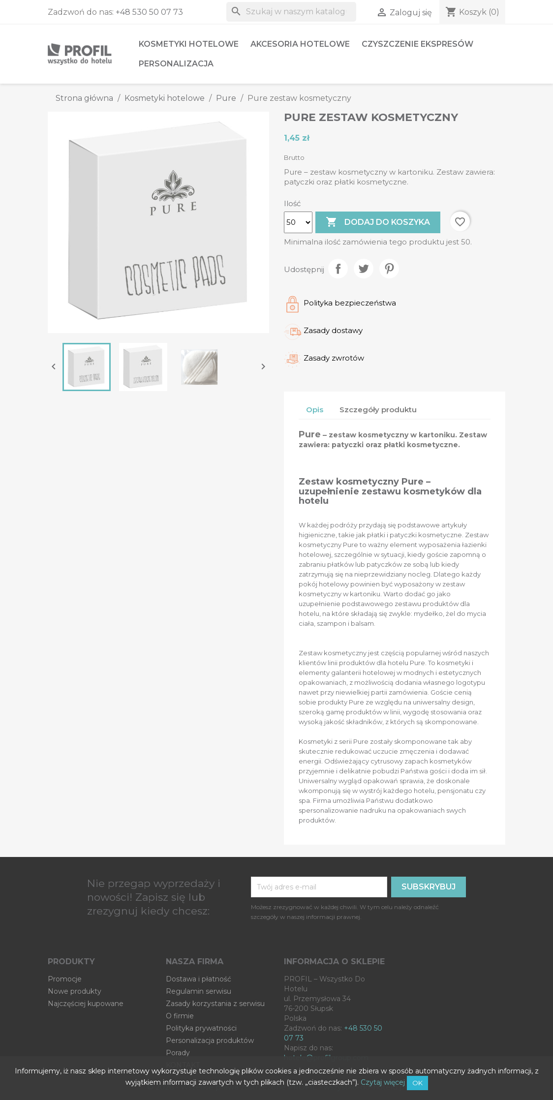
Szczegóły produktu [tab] (378, 409)
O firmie (180, 1015)
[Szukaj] (291, 12)
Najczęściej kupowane (85, 1003)
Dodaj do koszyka (378, 222)
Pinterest (389, 268)
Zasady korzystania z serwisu (215, 1003)
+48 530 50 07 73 (149, 12)
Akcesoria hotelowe (300, 44)
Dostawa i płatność (198, 979)
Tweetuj (363, 268)
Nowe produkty (74, 991)
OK (417, 1083)
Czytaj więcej (383, 1082)
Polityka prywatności (201, 1028)
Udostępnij (338, 268)
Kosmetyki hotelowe (189, 44)
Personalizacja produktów (210, 1040)
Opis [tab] (314, 409)
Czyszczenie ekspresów (417, 44)
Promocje (65, 979)
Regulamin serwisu (198, 991)
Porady (178, 1052)
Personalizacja (176, 63)
